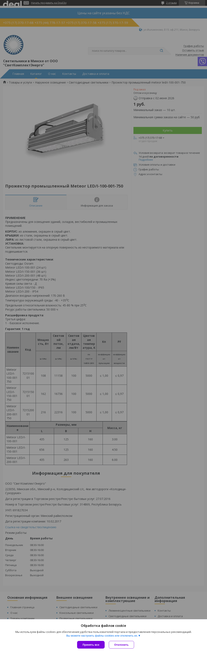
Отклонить (121, 644)
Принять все (90, 644)
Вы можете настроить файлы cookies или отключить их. (102, 635)
